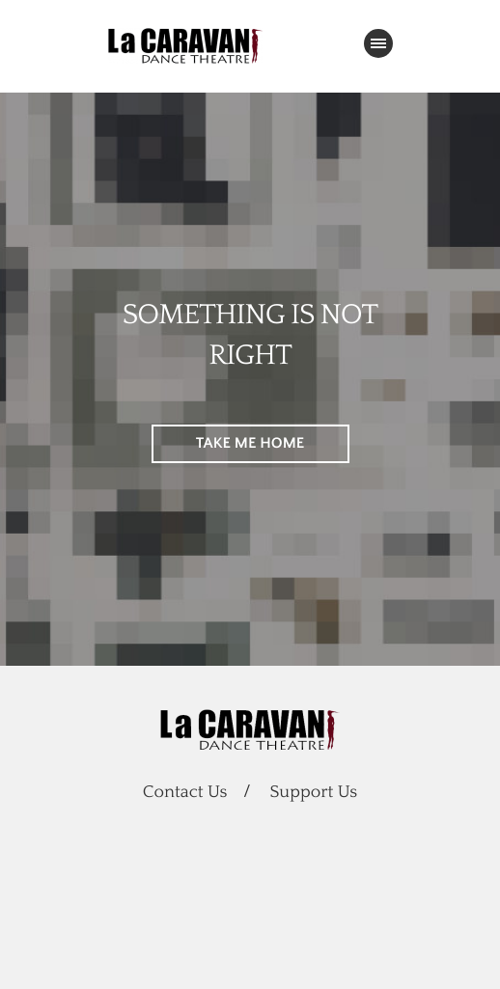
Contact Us (185, 792)
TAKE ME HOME (250, 444)
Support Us (314, 792)
